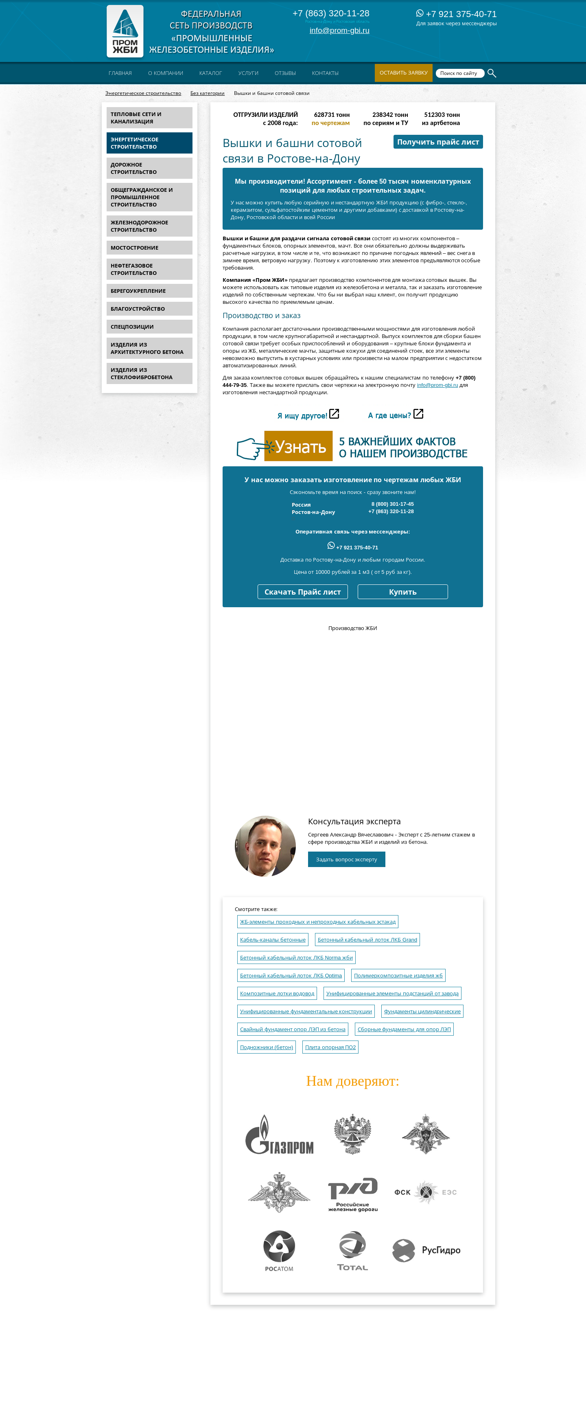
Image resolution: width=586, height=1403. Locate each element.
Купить (403, 592)
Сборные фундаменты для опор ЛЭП (404, 1029)
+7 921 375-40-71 (456, 14)
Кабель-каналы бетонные (273, 940)
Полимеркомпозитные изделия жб (398, 976)
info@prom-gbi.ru (340, 30)
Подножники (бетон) (266, 1047)
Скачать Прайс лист (303, 592)
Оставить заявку (404, 73)
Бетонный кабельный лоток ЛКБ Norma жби (296, 958)
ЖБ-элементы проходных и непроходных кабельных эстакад (318, 922)
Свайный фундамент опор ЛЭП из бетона (292, 1029)
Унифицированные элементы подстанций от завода (392, 993)
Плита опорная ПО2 (330, 1047)
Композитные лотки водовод (277, 993)
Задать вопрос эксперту (346, 859)
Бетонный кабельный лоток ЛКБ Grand (368, 940)
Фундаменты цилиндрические (422, 1011)
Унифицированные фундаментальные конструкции (306, 1011)
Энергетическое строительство (143, 93)
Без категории (207, 93)
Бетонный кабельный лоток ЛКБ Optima (291, 976)
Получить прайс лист (438, 142)
